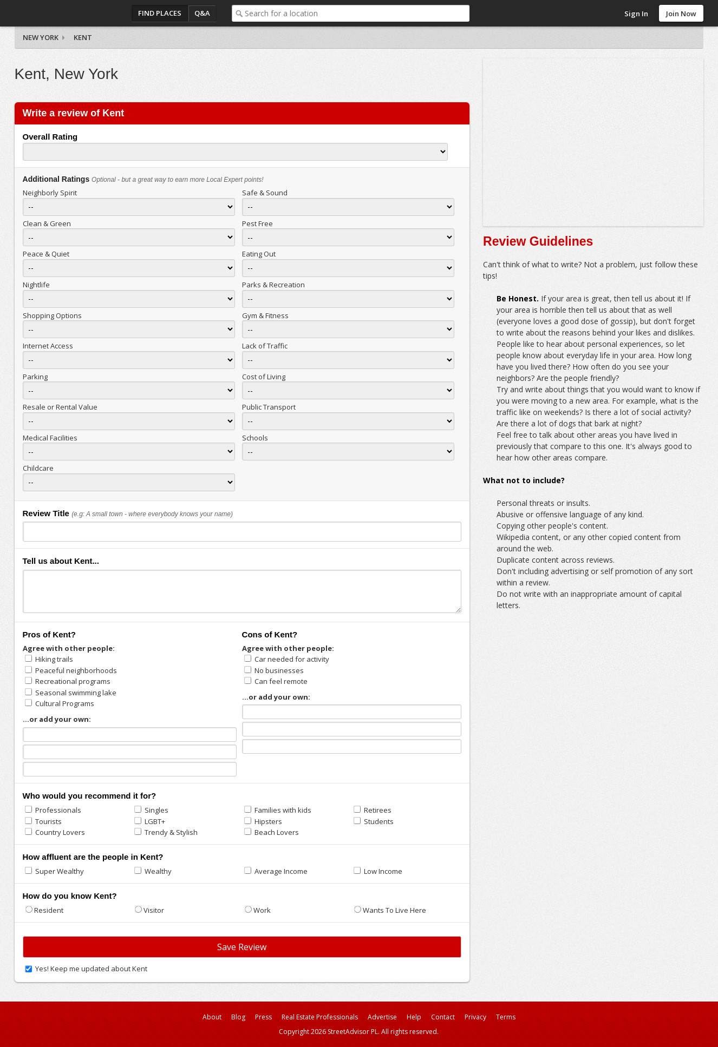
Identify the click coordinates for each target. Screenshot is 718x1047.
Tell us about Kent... (61, 560)
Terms (505, 1017)
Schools (255, 438)
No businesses (279, 670)
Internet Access (48, 346)
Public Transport (269, 407)
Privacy (475, 1017)
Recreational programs (72, 681)
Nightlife (36, 284)
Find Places (159, 13)
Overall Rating (50, 136)
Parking (35, 376)
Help (414, 1017)
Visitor (153, 910)
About (212, 1017)
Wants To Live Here (394, 910)
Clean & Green (47, 223)
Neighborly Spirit (50, 192)
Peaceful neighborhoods (76, 670)
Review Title (46, 513)
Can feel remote (281, 681)
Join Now (681, 13)
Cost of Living (263, 376)
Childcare (38, 468)
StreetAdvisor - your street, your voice (58, 13)
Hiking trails (54, 659)
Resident (48, 910)
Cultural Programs (64, 703)
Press (263, 1017)
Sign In (636, 13)
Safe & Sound (265, 192)
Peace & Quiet (46, 254)
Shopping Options (52, 315)
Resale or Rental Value (60, 407)
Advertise (382, 1017)
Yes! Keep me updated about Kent (91, 968)
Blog (238, 1017)
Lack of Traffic (265, 346)
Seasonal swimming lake (75, 692)
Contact (443, 1017)
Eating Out (259, 254)
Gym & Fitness (265, 315)
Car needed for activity (291, 659)
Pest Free (257, 223)
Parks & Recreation (273, 284)
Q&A (202, 13)
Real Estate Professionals (320, 1017)
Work (262, 910)
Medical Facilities (50, 438)
